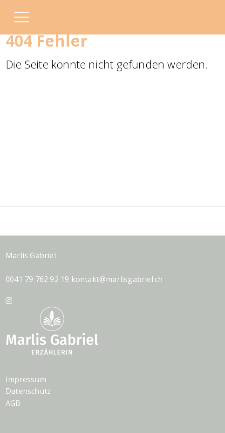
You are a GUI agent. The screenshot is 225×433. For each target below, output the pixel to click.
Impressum (26, 379)
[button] (21, 18)
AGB (13, 403)
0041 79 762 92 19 (37, 279)
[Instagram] (9, 300)
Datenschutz (28, 391)
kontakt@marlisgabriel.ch (117, 279)
